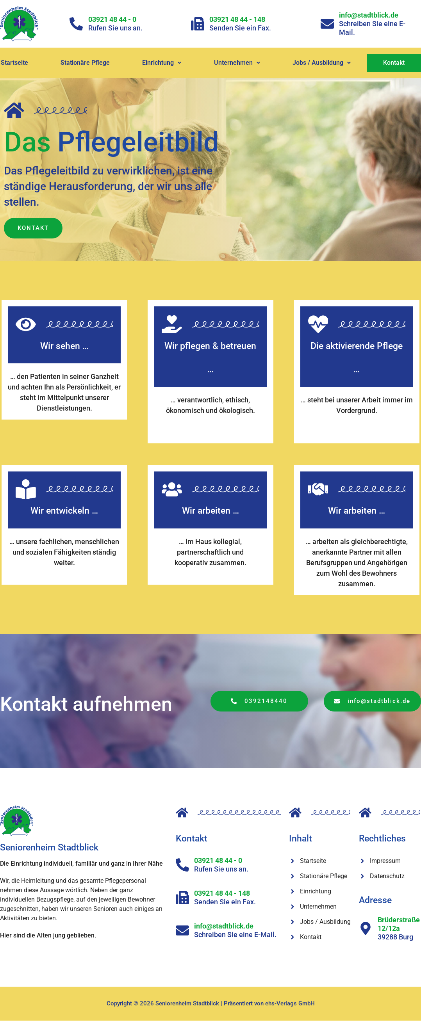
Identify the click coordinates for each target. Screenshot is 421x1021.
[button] (162, 63)
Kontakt (394, 62)
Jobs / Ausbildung (322, 62)
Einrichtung (162, 62)
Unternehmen (237, 62)
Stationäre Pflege (85, 62)
